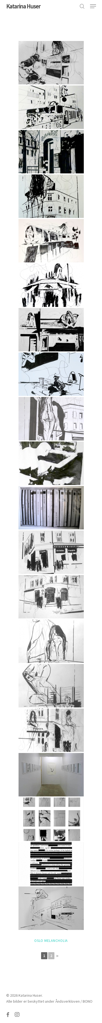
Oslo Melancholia (51, 940)
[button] (93, 6)
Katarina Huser (23, 6)
